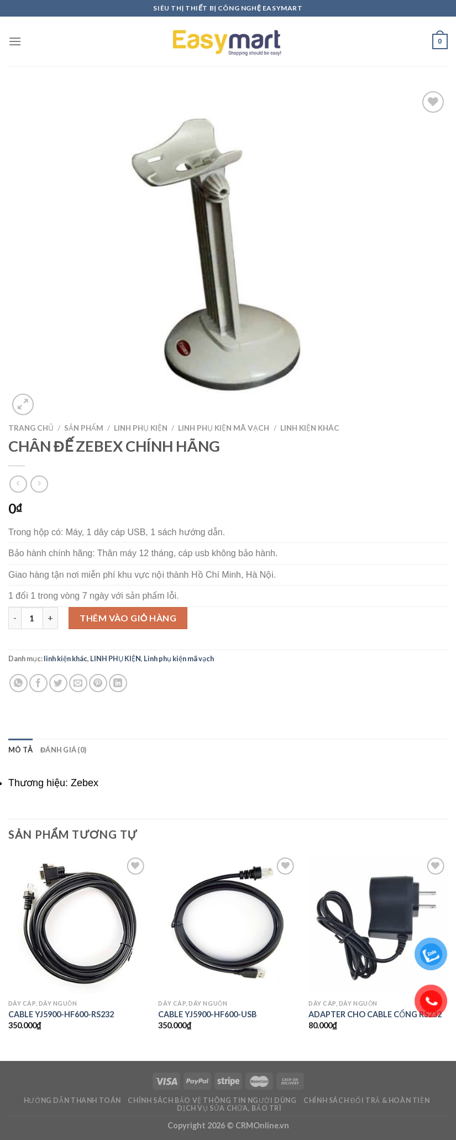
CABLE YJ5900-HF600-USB (207, 1014)
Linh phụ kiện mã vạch (223, 427)
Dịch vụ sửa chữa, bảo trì (229, 1108)
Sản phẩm (83, 427)
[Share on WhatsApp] (18, 683)
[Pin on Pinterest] (98, 683)
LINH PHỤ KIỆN (140, 427)
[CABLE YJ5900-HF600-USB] (227, 924)
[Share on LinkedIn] (118, 683)
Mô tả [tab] (20, 749)
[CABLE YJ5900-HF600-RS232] (78, 924)
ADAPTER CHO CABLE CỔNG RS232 (375, 1014)
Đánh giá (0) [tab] (63, 749)
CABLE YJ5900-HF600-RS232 (61, 1014)
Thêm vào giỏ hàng (128, 618)
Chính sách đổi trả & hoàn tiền (366, 1100)
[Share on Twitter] (58, 683)
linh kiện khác (309, 427)
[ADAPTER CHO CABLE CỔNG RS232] (378, 924)
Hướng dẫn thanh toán (72, 1100)
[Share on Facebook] (38, 683)
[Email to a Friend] (78, 683)
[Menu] (15, 41)
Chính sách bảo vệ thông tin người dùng (212, 1100)
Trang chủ (31, 427)
